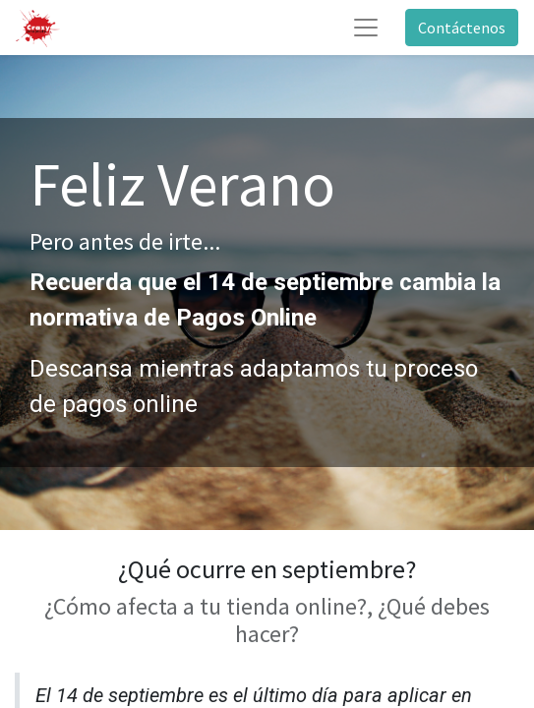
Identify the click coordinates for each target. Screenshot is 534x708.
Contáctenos (461, 27)
